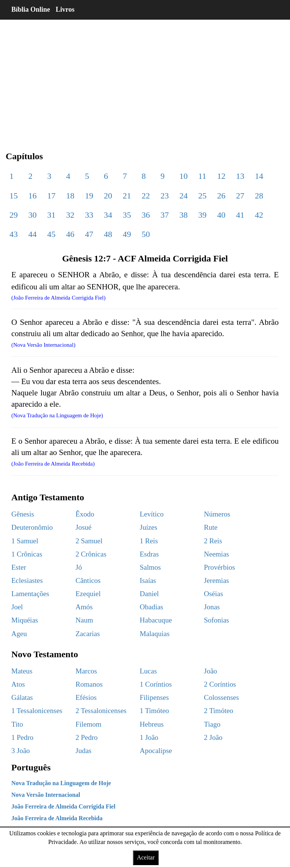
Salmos (150, 567)
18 (70, 195)
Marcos (86, 671)
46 (70, 234)
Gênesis (22, 514)
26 (221, 195)
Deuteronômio (32, 527)
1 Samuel (24, 541)
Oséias (213, 594)
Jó (79, 567)
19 (89, 195)
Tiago (212, 724)
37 (164, 215)
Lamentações (30, 594)
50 (146, 234)
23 (164, 195)
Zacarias (88, 634)
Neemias (216, 554)
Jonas (212, 607)
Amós (84, 607)
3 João (20, 751)
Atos (18, 684)
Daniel (149, 594)
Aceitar (145, 857)
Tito (17, 724)
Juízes (148, 527)
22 (146, 195)
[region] (145, 79)
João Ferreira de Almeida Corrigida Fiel (63, 806)
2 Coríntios (220, 684)
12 (221, 176)
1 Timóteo (154, 711)
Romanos (89, 684)
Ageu (19, 634)
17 (51, 195)
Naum (84, 620)
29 (13, 215)
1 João (149, 737)
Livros (65, 9)
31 (51, 215)
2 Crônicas (91, 554)
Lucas (148, 671)
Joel (17, 607)
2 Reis (213, 541)
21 (127, 195)
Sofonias (216, 620)
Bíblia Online (30, 9)
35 (127, 215)
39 (202, 215)
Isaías (148, 580)
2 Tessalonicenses (101, 711)
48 (108, 234)
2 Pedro (87, 737)
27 (240, 195)
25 (202, 195)
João (210, 671)
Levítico (152, 514)
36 (146, 215)
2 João (213, 737)
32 (70, 215)
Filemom (89, 724)
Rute (211, 527)
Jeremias (216, 580)
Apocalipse (156, 751)
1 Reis (149, 541)
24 (183, 195)
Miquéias (24, 620)
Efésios (86, 697)
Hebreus (152, 724)
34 (108, 215)
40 (221, 215)
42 (259, 215)
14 (259, 176)
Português (31, 767)
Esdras (149, 554)
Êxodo (85, 514)
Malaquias (155, 634)
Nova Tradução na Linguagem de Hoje (61, 783)
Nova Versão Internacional (45, 795)
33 (89, 215)
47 (89, 234)
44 (32, 234)
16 (32, 195)
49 (127, 234)
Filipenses (154, 697)
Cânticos (88, 580)
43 (13, 234)
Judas (83, 751)
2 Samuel (89, 541)
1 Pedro (22, 737)
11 (202, 176)
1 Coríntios (156, 684)
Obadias (151, 607)
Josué (83, 527)
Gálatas (22, 697)
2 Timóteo (218, 711)
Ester (18, 567)
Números (217, 514)
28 (259, 195)
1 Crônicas (26, 554)
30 (32, 215)
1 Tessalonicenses (36, 711)
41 (240, 215)
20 (108, 195)
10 (183, 176)
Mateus (21, 671)
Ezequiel (88, 594)
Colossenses (221, 697)
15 (13, 195)
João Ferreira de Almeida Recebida (56, 818)
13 (240, 176)
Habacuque (156, 620)
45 (51, 234)
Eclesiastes (27, 580)
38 (183, 215)
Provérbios (219, 567)
